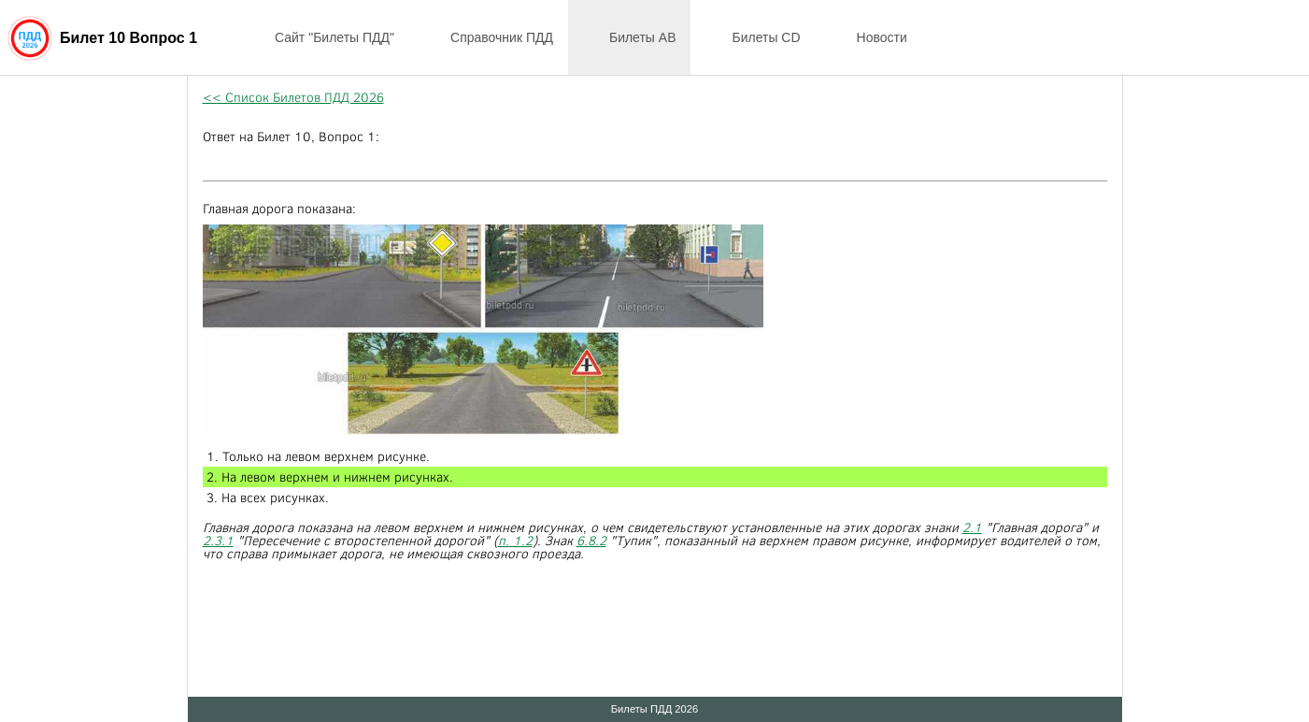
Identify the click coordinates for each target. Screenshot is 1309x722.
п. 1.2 (515, 540)
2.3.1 (218, 540)
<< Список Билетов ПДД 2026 (293, 97)
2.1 (972, 527)
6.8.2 (591, 540)
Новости (869, 37)
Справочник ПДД (488, 37)
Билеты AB (629, 37)
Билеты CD (752, 37)
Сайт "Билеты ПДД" (321, 37)
